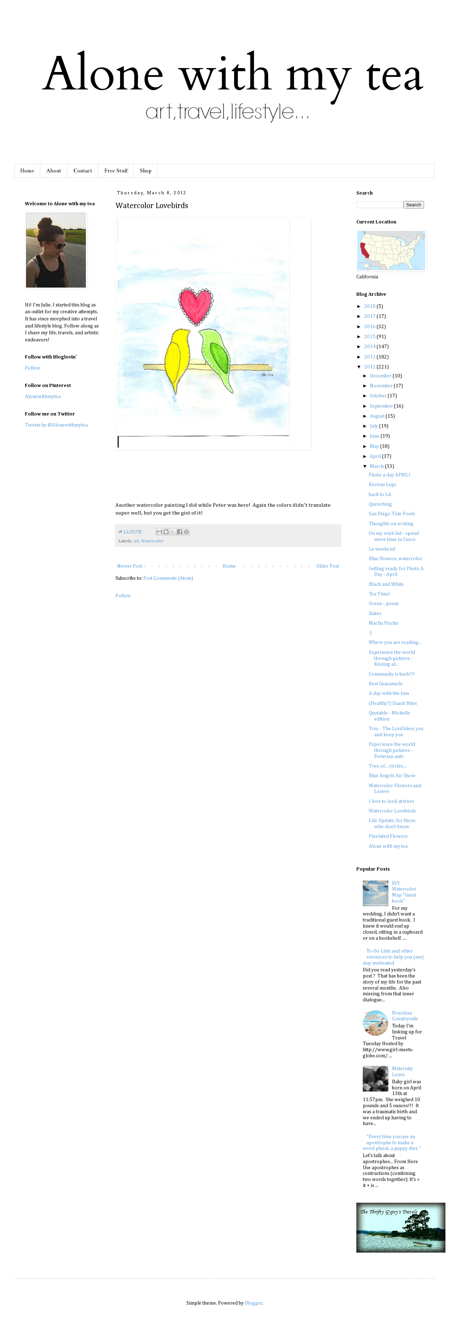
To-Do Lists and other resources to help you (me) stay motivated (393, 957)
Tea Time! (380, 594)
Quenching (380, 504)
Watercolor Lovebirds (392, 811)
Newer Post (129, 566)
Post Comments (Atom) (168, 578)
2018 (370, 306)
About (53, 170)
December (381, 375)
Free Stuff (116, 170)
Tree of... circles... (387, 766)
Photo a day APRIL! (390, 475)
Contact (82, 170)
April (376, 456)
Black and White (386, 584)
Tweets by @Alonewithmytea (56, 425)
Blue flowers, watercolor (395, 558)
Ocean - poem (383, 603)
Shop (145, 170)
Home (27, 170)
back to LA (380, 494)
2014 (370, 346)
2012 (370, 367)
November (382, 385)
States (375, 613)
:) (370, 632)
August (378, 416)
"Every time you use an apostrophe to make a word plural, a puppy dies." (392, 1142)
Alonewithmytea (43, 396)
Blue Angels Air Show (392, 775)
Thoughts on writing (391, 523)
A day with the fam (389, 693)
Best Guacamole (386, 683)
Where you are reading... (395, 642)
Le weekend (382, 549)
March (377, 466)
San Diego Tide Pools (392, 513)
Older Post (327, 566)
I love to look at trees (391, 801)
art (136, 541)
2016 (370, 326)
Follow (123, 595)
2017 (370, 316)
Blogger (253, 1303)
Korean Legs (382, 484)
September (382, 406)
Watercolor (152, 541)
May (375, 446)
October (379, 395)
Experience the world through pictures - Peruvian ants (392, 750)
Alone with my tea (388, 846)
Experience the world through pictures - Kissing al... (392, 658)
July (374, 426)
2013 (370, 357)
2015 (370, 336)
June (375, 436)
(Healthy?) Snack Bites (393, 703)
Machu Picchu (383, 623)
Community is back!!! (392, 674)
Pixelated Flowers (388, 836)
